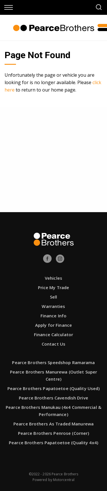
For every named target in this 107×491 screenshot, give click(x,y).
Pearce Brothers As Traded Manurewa (53, 424)
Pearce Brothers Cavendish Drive (53, 398)
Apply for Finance (53, 325)
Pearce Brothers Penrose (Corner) (53, 433)
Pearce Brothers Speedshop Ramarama (53, 362)
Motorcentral (63, 479)
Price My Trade (53, 287)
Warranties (53, 306)
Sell (53, 297)
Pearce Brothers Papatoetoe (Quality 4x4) (53, 442)
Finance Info (53, 315)
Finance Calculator (53, 334)
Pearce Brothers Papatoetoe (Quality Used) (53, 388)
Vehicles (53, 278)
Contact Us (53, 344)
